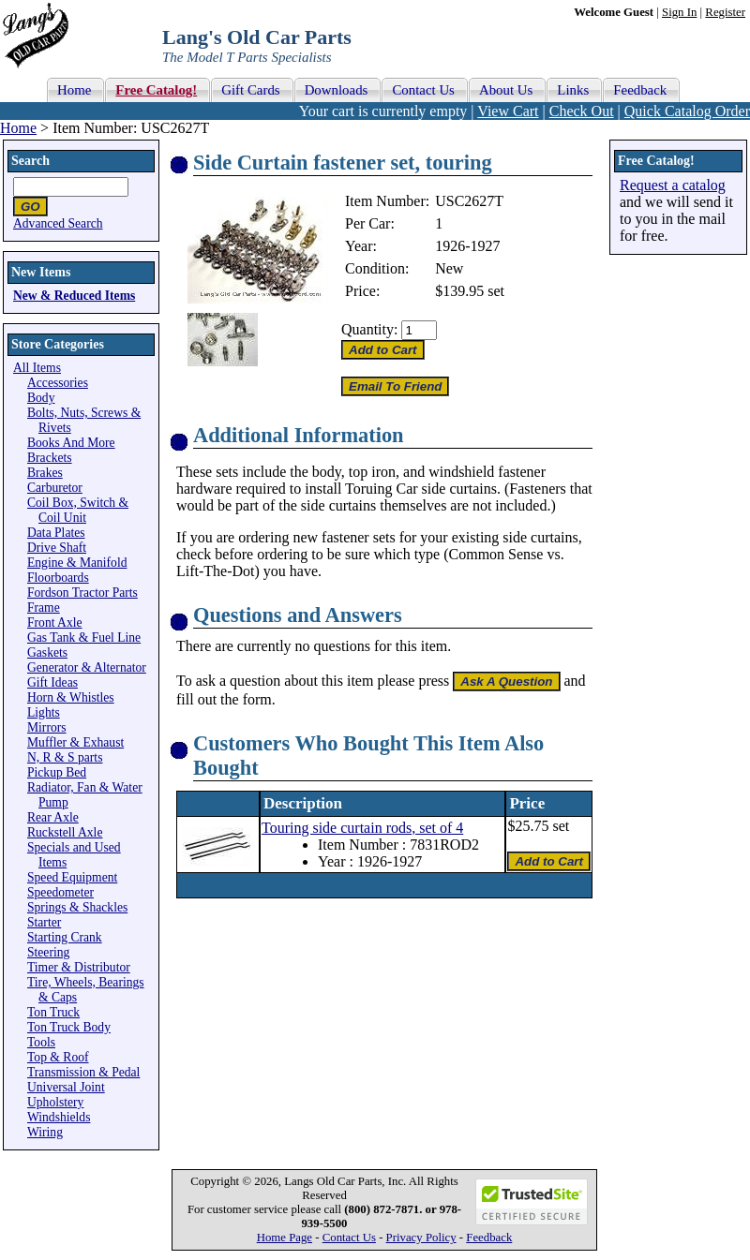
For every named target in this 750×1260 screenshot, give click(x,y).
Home (18, 128)
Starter (44, 922)
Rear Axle (53, 817)
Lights (43, 712)
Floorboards (58, 578)
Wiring (45, 1132)
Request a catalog (673, 185)
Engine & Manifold (77, 563)
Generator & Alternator (86, 667)
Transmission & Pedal (83, 1072)
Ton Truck (53, 1012)
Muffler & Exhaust (75, 742)
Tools (41, 1042)
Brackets (49, 458)
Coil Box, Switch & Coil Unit (77, 510)
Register (725, 12)
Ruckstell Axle (64, 832)
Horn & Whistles (70, 697)
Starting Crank (64, 937)
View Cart (507, 111)
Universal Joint (66, 1087)
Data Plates (56, 533)
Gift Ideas (52, 682)
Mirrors (47, 727)
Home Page (284, 1237)
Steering (48, 952)
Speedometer (60, 892)
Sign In (679, 12)
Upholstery (55, 1102)
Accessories (57, 383)
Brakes (45, 473)
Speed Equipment (72, 877)
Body (40, 398)
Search (30, 161)
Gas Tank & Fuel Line (84, 637)
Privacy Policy (421, 1237)
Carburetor (54, 488)
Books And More (71, 443)
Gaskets (47, 652)
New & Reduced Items (74, 296)
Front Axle (54, 622)
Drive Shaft (56, 548)
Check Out (581, 111)
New (449, 268)
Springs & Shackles (77, 907)
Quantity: (369, 329)
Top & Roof (58, 1057)
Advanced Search (58, 223)
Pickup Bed (56, 772)
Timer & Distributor (78, 967)
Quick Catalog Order (687, 111)
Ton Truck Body (69, 1027)
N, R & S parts (64, 757)
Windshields (58, 1117)
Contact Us (349, 1237)
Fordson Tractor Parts (82, 593)
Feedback (489, 1237)
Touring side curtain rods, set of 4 (362, 828)
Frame (43, 607)
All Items (37, 368)
